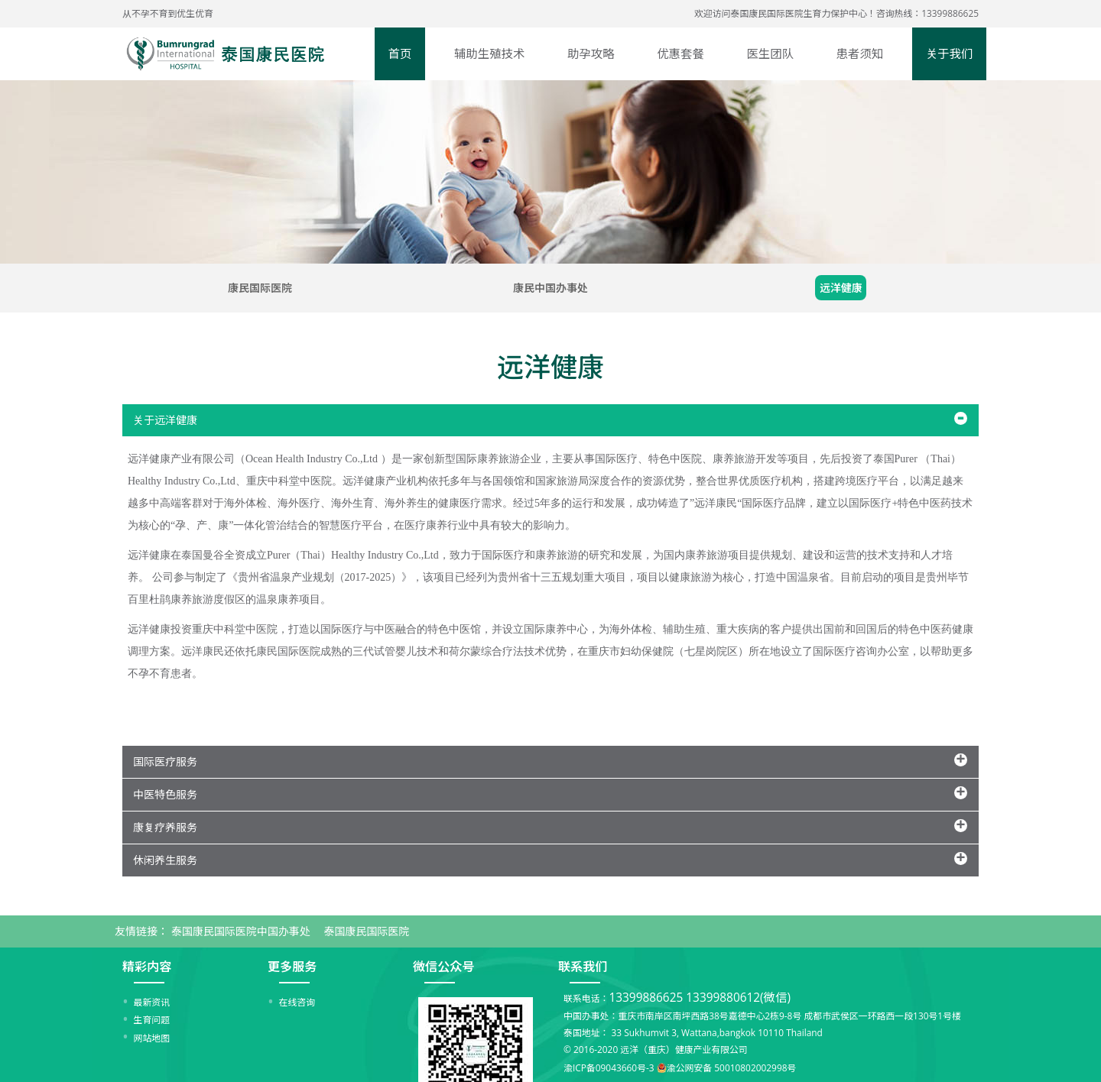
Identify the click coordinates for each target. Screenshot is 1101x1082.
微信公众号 (443, 966)
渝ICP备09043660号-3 (608, 1068)
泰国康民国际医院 (366, 931)
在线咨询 (297, 1002)
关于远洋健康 (165, 420)
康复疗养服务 (165, 827)
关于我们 (949, 54)
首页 (400, 54)
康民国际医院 (260, 287)
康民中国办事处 (550, 287)
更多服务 (292, 966)
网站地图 (152, 1038)
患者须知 (860, 54)
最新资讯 (152, 1002)
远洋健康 (841, 287)
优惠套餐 (680, 54)
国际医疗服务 (165, 761)
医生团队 (770, 54)
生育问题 (152, 1019)
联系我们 (582, 966)
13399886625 (646, 998)
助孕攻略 (591, 54)
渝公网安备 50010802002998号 (732, 1068)
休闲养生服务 (165, 860)
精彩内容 (146, 966)
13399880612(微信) (738, 998)
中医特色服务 (165, 794)
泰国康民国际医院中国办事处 (240, 931)
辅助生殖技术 (489, 54)
